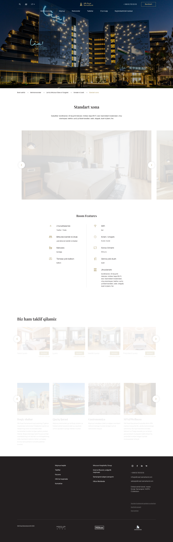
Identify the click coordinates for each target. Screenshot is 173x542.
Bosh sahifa (21, 92)
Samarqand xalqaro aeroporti (103, 477)
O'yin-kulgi (104, 11)
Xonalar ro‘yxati (79, 92)
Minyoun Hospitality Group (102, 465)
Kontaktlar (58, 483)
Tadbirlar (90, 11)
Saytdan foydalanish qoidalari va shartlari (143, 503)
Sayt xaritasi (134, 511)
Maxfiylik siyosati (136, 507)
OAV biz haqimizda (61, 479)
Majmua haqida (60, 465)
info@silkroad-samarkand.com (141, 477)
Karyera (58, 474)
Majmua (62, 11)
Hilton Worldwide (99, 481)
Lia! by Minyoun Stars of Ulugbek (57, 92)
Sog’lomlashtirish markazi (124, 11)
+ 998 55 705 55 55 (130, 4)
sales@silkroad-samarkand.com (142, 481)
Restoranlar (76, 11)
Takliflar (57, 470)
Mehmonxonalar (46, 11)
